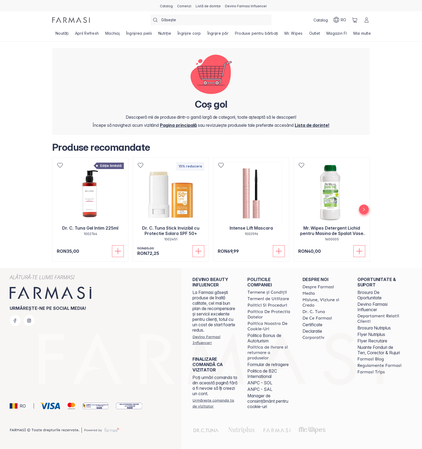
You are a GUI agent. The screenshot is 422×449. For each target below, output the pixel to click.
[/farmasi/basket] (354, 20)
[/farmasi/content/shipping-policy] (270, 353)
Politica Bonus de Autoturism (264, 338)
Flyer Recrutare (372, 340)
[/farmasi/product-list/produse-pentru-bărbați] (257, 35)
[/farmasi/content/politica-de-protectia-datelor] (270, 314)
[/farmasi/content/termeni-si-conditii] (267, 292)
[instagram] (29, 320)
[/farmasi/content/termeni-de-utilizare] (268, 298)
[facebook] (15, 320)
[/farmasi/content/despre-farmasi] (318, 287)
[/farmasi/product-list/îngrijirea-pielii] (139, 35)
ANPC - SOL (259, 382)
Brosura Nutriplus (374, 328)
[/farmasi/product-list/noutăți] (62, 35)
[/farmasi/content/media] (309, 293)
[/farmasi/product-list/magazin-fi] (336, 35)
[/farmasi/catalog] (166, 5)
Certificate (312, 324)
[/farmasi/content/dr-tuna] (314, 311)
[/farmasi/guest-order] (215, 403)
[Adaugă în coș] (118, 251)
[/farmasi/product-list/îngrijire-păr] (218, 35)
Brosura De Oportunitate (369, 295)
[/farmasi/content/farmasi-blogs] (370, 359)
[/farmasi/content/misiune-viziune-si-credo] (325, 302)
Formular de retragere (268, 364)
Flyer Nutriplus (371, 334)
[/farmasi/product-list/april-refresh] (87, 35)
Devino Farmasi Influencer (372, 306)
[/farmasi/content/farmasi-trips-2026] (371, 372)
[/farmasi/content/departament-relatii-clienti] (380, 318)
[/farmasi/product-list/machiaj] (112, 35)
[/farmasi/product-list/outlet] (314, 35)
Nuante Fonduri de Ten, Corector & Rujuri (378, 350)
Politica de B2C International (262, 373)
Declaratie (312, 331)
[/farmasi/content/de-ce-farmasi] (317, 318)
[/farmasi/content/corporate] (314, 337)
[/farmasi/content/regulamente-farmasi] (379, 365)
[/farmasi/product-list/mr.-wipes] (293, 35)
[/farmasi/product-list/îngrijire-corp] (189, 35)
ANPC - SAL (259, 389)
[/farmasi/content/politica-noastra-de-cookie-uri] (270, 326)
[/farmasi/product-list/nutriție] (164, 35)
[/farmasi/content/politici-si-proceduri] (267, 305)
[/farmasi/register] (184, 5)
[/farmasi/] (71, 20)
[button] (21, 406)
